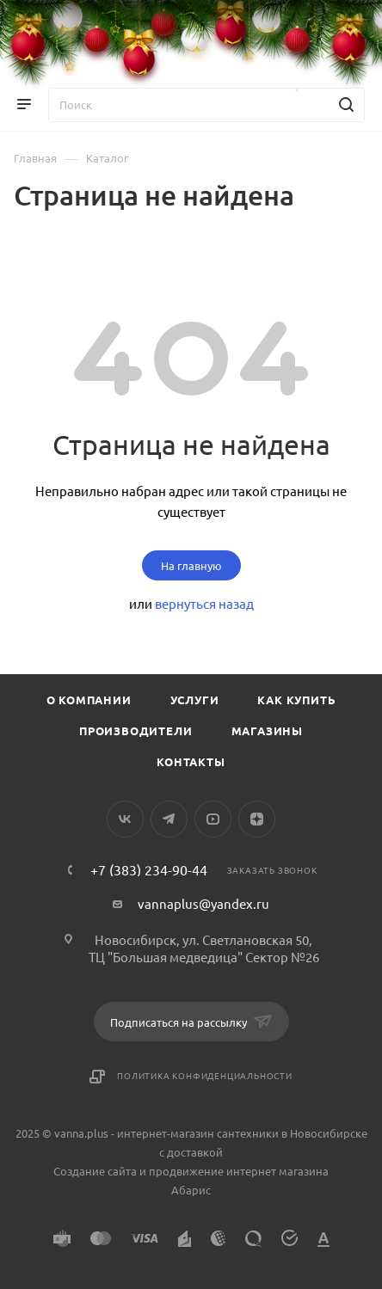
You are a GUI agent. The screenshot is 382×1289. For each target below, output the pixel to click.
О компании (89, 699)
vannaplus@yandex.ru (203, 903)
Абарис (191, 1189)
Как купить (296, 699)
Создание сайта (95, 1170)
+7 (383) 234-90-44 (148, 869)
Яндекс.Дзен (256, 819)
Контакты (191, 761)
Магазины (267, 730)
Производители (135, 730)
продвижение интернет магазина (239, 1170)
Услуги (194, 699)
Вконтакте (125, 819)
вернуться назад (204, 603)
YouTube (212, 819)
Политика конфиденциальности (205, 1075)
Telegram (169, 819)
